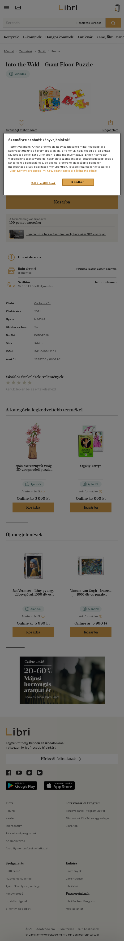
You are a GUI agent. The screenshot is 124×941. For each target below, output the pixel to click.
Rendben (78, 182)
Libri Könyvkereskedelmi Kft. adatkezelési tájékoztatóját (52, 170)
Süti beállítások (43, 183)
